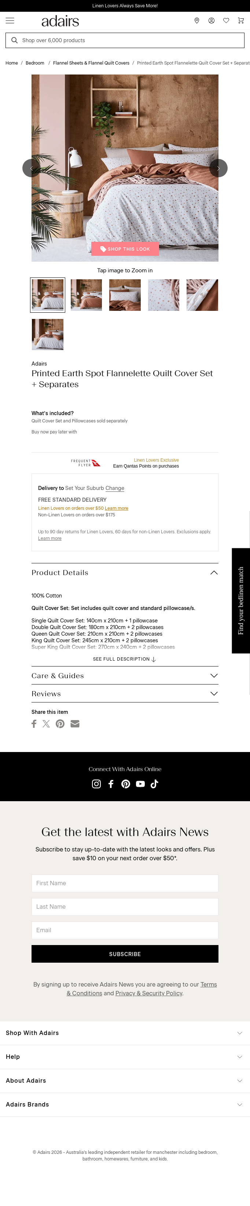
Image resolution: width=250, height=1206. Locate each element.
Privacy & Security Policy (148, 993)
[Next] (218, 168)
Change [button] (115, 488)
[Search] (15, 41)
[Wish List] (226, 20)
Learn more (116, 508)
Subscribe (125, 954)
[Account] (211, 20)
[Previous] (31, 168)
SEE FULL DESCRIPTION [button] (125, 659)
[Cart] (241, 20)
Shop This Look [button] (125, 249)
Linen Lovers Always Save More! (125, 5)
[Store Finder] (197, 20)
